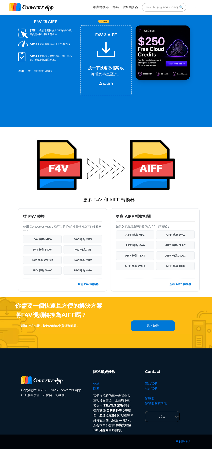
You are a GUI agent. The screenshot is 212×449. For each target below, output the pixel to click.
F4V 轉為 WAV (42, 270)
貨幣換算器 (130, 7)
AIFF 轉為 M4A (135, 245)
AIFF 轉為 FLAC (175, 245)
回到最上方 (183, 442)
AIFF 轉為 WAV (175, 234)
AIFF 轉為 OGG (175, 266)
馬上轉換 (153, 326)
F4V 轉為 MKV (83, 260)
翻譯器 (149, 398)
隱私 (96, 389)
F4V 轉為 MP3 (83, 239)
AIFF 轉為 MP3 (135, 234)
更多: (196, 7)
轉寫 (116, 7)
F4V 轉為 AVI (83, 249)
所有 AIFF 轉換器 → (182, 284)
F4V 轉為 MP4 (42, 239)
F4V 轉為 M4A (83, 270)
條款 (96, 383)
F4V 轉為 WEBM (42, 260)
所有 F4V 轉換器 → (90, 284)
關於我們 (151, 389)
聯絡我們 (151, 383)
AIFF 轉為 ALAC (175, 255)
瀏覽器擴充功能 (156, 403)
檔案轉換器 (101, 7)
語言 (162, 416)
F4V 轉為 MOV (42, 249)
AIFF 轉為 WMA (135, 266)
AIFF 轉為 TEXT (135, 255)
